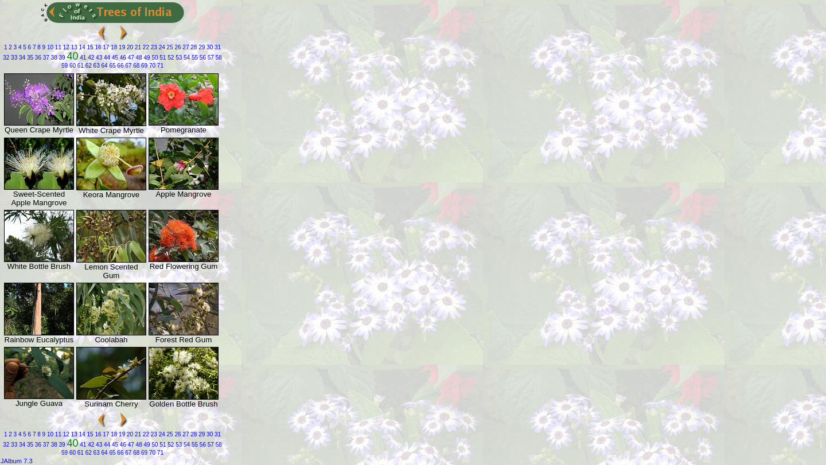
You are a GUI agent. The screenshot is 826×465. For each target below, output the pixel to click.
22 (145, 47)
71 (159, 65)
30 (209, 47)
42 (90, 57)
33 (13, 57)
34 (21, 57)
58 (218, 57)
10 (49, 47)
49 (146, 57)
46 (122, 57)
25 (169, 47)
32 (6, 57)
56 (202, 57)
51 (162, 57)
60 (72, 65)
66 (120, 65)
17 (106, 47)
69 (143, 65)
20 (129, 47)
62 (88, 65)
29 (201, 47)
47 (130, 57)
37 (45, 57)
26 (177, 47)
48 (138, 57)
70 (151, 65)
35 (29, 57)
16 (97, 47)
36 (37, 57)
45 (114, 57)
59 (64, 65)
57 (210, 57)
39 (61, 57)
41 (82, 57)
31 (217, 47)
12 (65, 47)
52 (170, 57)
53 (178, 57)
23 (153, 47)
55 (194, 57)
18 (113, 47)
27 (185, 47)
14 (81, 47)
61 (80, 65)
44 (106, 57)
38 (53, 57)
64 (104, 65)
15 (89, 47)
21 (137, 47)
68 (135, 65)
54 (186, 57)
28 (193, 47)
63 (96, 65)
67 (127, 65)
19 (121, 47)
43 (98, 57)
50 (154, 57)
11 (57, 47)
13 (73, 47)
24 (161, 47)
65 (112, 65)
